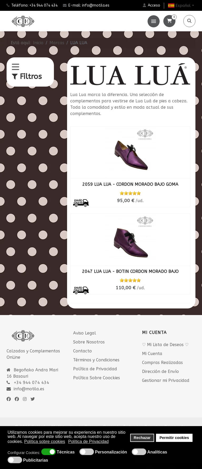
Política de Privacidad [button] (88, 441)
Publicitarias (35, 460)
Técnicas (66, 452)
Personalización (111, 452)
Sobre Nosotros (89, 342)
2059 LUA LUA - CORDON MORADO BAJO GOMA (130, 184)
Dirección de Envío (160, 371)
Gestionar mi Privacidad (165, 380)
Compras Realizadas (162, 362)
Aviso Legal (84, 333)
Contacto (82, 350)
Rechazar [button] (142, 438)
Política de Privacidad (95, 368)
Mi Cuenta (152, 353)
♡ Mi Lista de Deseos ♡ (165, 344)
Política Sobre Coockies (96, 377)
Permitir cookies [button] (174, 438)
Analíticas (157, 452)
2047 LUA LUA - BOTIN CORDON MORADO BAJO (130, 271)
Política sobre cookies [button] (44, 441)
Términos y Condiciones (96, 359)
